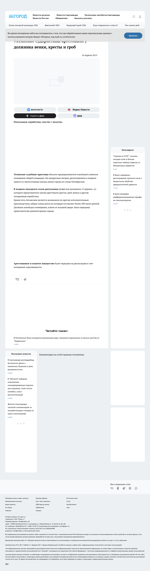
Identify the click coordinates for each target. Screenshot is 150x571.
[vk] (17, 279)
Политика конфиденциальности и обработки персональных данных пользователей (115, 551)
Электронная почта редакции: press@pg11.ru (54, 526)
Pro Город (8, 507)
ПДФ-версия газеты (42, 504)
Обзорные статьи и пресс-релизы (16, 498)
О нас (68, 501)
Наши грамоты (10, 504)
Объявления (61, 18)
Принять (133, 35)
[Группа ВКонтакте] (35, 109)
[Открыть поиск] (133, 16)
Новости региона (41, 15)
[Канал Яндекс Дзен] (35, 115)
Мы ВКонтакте (71, 504)
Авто (68, 507)
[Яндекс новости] (78, 109)
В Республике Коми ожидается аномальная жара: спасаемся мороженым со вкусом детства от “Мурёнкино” (57, 341)
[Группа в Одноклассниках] (118, 488)
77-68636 (25, 545)
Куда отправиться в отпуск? (105, 25)
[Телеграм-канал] (124, 488)
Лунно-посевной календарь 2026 (23, 25)
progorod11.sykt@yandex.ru (14, 531)
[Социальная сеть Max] (78, 115)
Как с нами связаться (43, 501)
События (8, 510)
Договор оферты (41, 498)
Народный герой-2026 (76, 25)
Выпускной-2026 (52, 25)
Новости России (41, 18)
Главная (38, 510)
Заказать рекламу (83, 18)
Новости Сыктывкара (67, 15)
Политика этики (71, 498)
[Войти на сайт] (139, 16)
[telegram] (25, 279)
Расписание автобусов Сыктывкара (102, 15)
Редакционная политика (13, 501)
